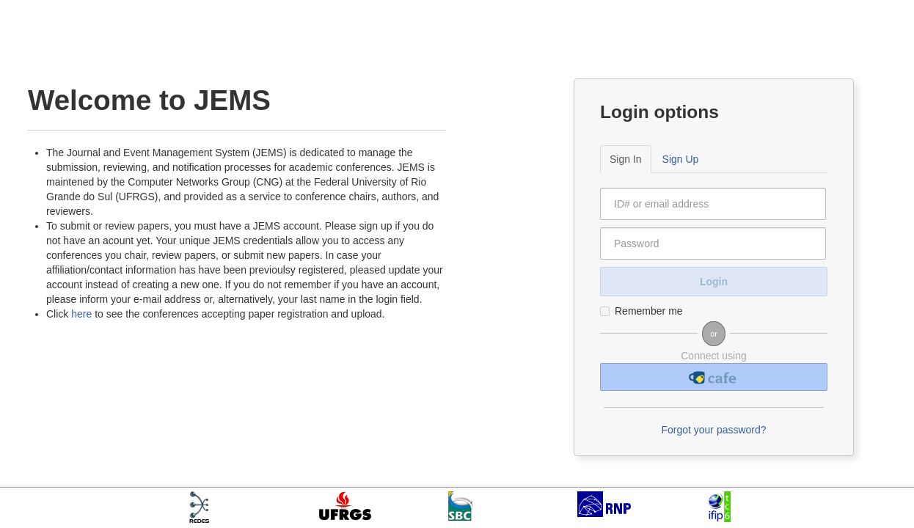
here (81, 314)
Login (714, 281)
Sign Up (680, 159)
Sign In (626, 159)
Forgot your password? (713, 430)
